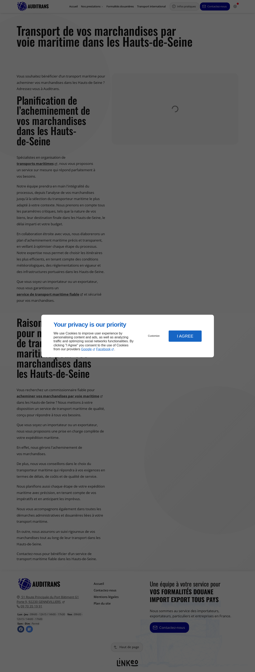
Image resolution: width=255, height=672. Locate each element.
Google (86, 349)
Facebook (103, 349)
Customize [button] (154, 335)
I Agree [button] (185, 336)
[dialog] (127, 336)
